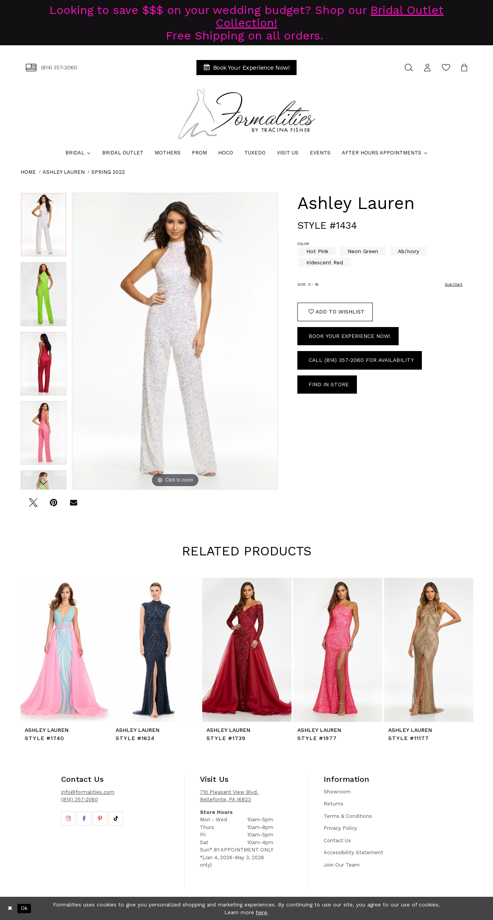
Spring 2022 (108, 172)
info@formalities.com (87, 792)
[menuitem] (51, 67)
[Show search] (409, 67)
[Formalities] (246, 113)
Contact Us (337, 840)
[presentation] (65, 650)
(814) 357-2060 (79, 799)
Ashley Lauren (64, 172)
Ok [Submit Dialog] (24, 908)
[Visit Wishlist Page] (446, 67)
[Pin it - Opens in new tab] (53, 505)
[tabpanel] (43, 227)
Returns (333, 804)
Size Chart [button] (453, 284)
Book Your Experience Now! (350, 336)
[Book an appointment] (246, 67)
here (261, 912)
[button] (428, 67)
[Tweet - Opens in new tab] (33, 505)
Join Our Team (342, 865)
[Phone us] (51, 67)
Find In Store (329, 384)
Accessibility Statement (353, 852)
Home (28, 172)
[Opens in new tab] (68, 818)
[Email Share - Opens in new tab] (74, 505)
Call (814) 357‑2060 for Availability (361, 360)
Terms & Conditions (348, 816)
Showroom (337, 792)
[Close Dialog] (10, 908)
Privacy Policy (340, 828)
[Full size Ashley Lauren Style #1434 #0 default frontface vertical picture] (175, 341)
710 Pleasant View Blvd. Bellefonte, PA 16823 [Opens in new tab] (229, 796)
